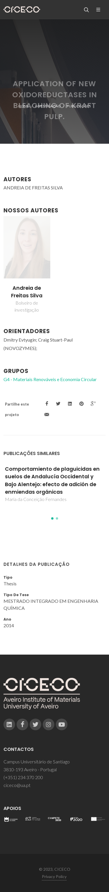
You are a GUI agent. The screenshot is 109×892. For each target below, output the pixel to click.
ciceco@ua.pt (17, 785)
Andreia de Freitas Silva (26, 292)
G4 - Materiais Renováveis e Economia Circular (50, 379)
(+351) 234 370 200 (23, 777)
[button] (52, 518)
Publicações (79, 106)
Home (23, 106)
